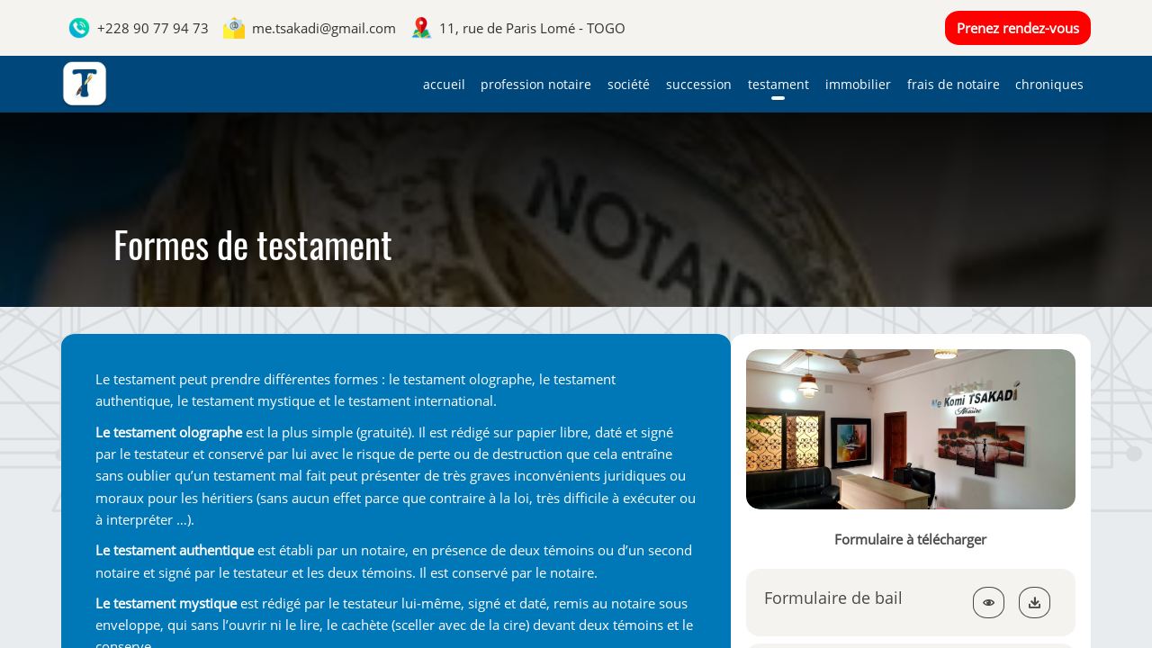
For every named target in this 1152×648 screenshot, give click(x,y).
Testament (778, 84)
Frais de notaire (953, 84)
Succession (699, 84)
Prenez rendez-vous (1018, 28)
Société (629, 84)
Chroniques (1049, 84)
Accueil (444, 84)
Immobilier (858, 84)
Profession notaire (536, 84)
